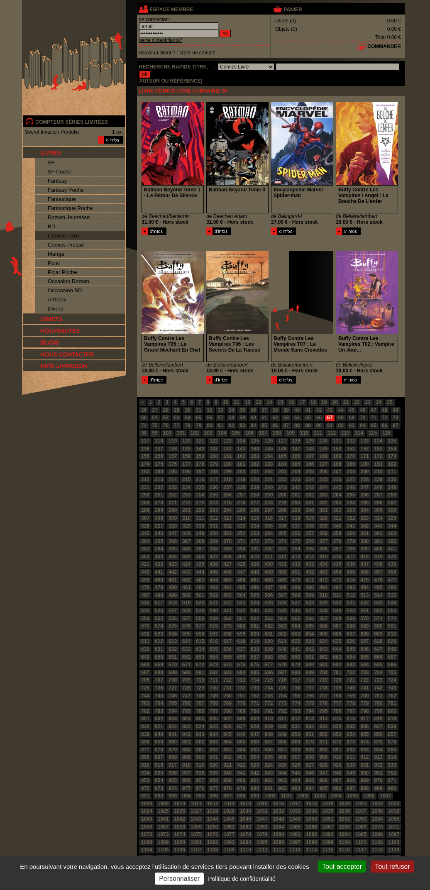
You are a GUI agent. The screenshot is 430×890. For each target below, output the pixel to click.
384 (159, 549)
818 (378, 718)
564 (282, 618)
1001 (286, 796)
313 (227, 518)
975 (186, 788)
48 (384, 410)
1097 (295, 842)
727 (173, 688)
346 (159, 533)
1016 (278, 804)
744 (145, 696)
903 (241, 757)
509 (309, 595)
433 (309, 564)
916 (159, 765)
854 (351, 734)
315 (255, 518)
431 (282, 564)
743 (392, 688)
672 (200, 665)
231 (145, 487)
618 (241, 641)
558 (200, 618)
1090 (179, 842)
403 (159, 557)
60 (253, 418)
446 (227, 572)
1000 (270, 796)
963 (282, 780)
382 (392, 541)
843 (200, 734)
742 (378, 688)
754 (282, 696)
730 (214, 688)
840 (159, 734)
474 (351, 580)
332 (227, 526)
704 (378, 672)
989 (378, 788)
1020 (344, 804)
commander (384, 46)
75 (154, 425)
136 (145, 449)
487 (268, 587)
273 (200, 503)
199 (227, 471)
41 (307, 410)
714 (255, 680)
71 (373, 418)
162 (241, 456)
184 (282, 464)
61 (264, 418)
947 (323, 773)
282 (323, 503)
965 (309, 780)
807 (227, 718)
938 (200, 773)
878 (159, 750)
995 (200, 796)
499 (173, 595)
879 (173, 750)
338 (309, 526)
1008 (146, 804)
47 (373, 410)
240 (268, 487)
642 (309, 649)
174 (145, 464)
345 (145, 533)
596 (200, 634)
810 (268, 718)
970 (378, 780)
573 (145, 626)
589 (365, 626)
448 (255, 572)
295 (241, 510)
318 (296, 518)
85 (264, 425)
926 (296, 765)
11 (236, 402)
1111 (262, 850)
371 (241, 541)
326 (145, 526)
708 (173, 680)
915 (145, 765)
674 (227, 665)
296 (255, 510)
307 (145, 518)
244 (323, 487)
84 (253, 425)
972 (145, 788)
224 (309, 479)
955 (173, 780)
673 (214, 665)
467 (255, 580)
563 (268, 618)
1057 (163, 827)
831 (296, 726)
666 (378, 657)
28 (166, 410)
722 (365, 680)
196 (186, 471)
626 (351, 641)
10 (225, 402)
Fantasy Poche (66, 190)
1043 (196, 819)
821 (159, 726)
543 (255, 611)
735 (282, 688)
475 (365, 580)
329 (186, 526)
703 (365, 672)
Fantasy (57, 181)
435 (337, 564)
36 (253, 410)
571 (378, 618)
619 (255, 641)
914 (392, 757)
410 (255, 557)
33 (220, 410)
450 (282, 572)
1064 (278, 827)
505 (255, 595)
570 (365, 618)
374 (282, 541)
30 (187, 410)
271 (173, 503)
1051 (328, 819)
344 (392, 526)
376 (309, 541)
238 (241, 487)
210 (378, 471)
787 (214, 711)
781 (392, 703)
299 (296, 510)
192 (392, 464)
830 (282, 726)
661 (309, 657)
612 (159, 641)
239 (255, 487)
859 (159, 742)
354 (268, 533)
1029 (229, 811)
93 (351, 425)
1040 (146, 819)
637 (241, 649)
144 (255, 449)
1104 (146, 850)
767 (200, 703)
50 (144, 418)
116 (386, 433)
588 (351, 626)
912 (365, 757)
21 (346, 402)
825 (214, 726)
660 (296, 657)
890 (323, 750)
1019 (328, 804)
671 (186, 665)
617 (227, 641)
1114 (311, 850)
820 (145, 726)
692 (214, 672)
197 (200, 471)
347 (173, 533)
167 (309, 456)
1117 (360, 850)
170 (351, 456)
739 (337, 688)
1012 (212, 804)
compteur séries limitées (71, 122)
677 (268, 665)
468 (268, 580)
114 (359, 433)
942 (255, 773)
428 (241, 564)
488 (282, 587)
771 (255, 703)
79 (198, 425)
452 (309, 572)
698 (296, 672)
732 (241, 688)
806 (214, 718)
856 (378, 734)
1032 (278, 811)
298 (282, 510)
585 (309, 626)
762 (392, 696)
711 (214, 680)
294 (227, 510)
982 (282, 788)
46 (362, 410)
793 (296, 711)
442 (173, 572)
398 (351, 549)
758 (337, 696)
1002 (303, 796)
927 (309, 765)
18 (313, 402)
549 (337, 611)
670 (173, 665)
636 (227, 649)
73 (395, 418)
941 (241, 773)
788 (227, 711)
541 (227, 611)
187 (323, 464)
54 (187, 418)
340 (337, 526)
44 (340, 410)
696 (268, 672)
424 (186, 564)
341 (351, 526)
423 (173, 564)
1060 (212, 827)
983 (296, 788)
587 (337, 626)
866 (255, 742)
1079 (262, 834)
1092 (212, 842)
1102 (377, 842)
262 (309, 495)
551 (365, 611)
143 (241, 449)
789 (241, 711)
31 (198, 410)
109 (290, 433)
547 (309, 611)
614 (186, 641)
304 (365, 510)
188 (337, 464)
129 (309, 441)
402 (145, 557)
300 (309, 510)
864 (227, 742)
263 (323, 495)
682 (337, 665)
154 (392, 449)
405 (186, 557)
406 (200, 557)
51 (154, 418)
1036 (344, 811)
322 (351, 518)
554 (145, 618)
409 (241, 557)
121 (200, 441)
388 (214, 549)
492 (337, 587)
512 (351, 595)
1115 (328, 850)
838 (392, 726)
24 (378, 402)
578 (214, 626)
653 (200, 657)
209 (365, 471)
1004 (336, 796)
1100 (344, 842)
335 (268, 526)
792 (282, 711)
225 (323, 479)
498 (159, 595)
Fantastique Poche (70, 208)
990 (392, 788)
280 (296, 503)
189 (351, 464)
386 (186, 549)
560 (227, 618)
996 (214, 796)
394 (296, 549)
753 (268, 696)
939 (214, 773)
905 (268, 757)
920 (214, 765)
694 (241, 672)
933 (392, 765)
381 (378, 541)
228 (365, 479)
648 (392, 649)
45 (351, 410)
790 (255, 711)
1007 (385, 796)
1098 (311, 842)
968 (351, 780)
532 (365, 603)
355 (282, 533)
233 (173, 487)
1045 (229, 819)
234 (186, 487)
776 (323, 703)
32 (209, 410)
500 (186, 595)
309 (173, 518)
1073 (163, 834)
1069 (360, 827)
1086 (377, 834)
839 (145, 734)
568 (337, 618)
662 (323, 657)
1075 (196, 834)
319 (309, 518)
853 (337, 734)
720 (337, 680)
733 (255, 688)
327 (159, 526)
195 (173, 471)
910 (337, 757)
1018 (311, 804)
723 (378, 680)
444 (200, 572)
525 (268, 603)
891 (337, 750)
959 (227, 780)
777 (337, 703)
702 (351, 672)
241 (282, 487)
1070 (377, 827)
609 (378, 634)
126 (268, 441)
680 (309, 665)
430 (268, 564)
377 (323, 541)
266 (365, 495)
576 (186, 626)
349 (200, 533)
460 (159, 580)
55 (198, 418)
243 (309, 487)
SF (51, 162)
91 (329, 425)
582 (268, 626)
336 (282, 526)
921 (227, 765)
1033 (295, 811)
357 (309, 533)
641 (296, 649)
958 (214, 780)
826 (227, 726)
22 (356, 402)
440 (145, 572)
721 (351, 680)
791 (268, 711)
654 (214, 657)
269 (145, 503)
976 (200, 788)
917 (173, 765)
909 (323, 757)
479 (159, 587)
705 (392, 672)
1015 (262, 804)
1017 (295, 804)
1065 (295, 827)
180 (227, 464)
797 (351, 711)
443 (186, 572)
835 (351, 726)
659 (282, 657)
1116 (344, 850)
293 (214, 510)
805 (200, 718)
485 (241, 587)
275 (227, 503)
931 (365, 765)
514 (378, 595)
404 (173, 557)
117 (145, 441)
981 (268, 788)
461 (173, 580)
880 (186, 750)
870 (309, 742)
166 (296, 456)
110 (304, 433)
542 (241, 611)
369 (214, 541)
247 (365, 487)
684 (365, 665)
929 (337, 765)
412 (282, 557)
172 (378, 456)
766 (186, 703)
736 (296, 688)
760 (365, 696)
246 (351, 487)
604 (309, 634)
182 (255, 464)
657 (255, 657)
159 (200, 456)
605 (323, 634)
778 (351, 703)
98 (144, 433)
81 (220, 425)
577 (200, 626)
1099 (328, 842)
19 (324, 402)
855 (365, 734)
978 (227, 788)
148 (309, 449)
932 (378, 765)
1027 (196, 811)
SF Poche (59, 172)
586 (323, 626)
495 (378, 587)
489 (296, 587)
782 (145, 711)
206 (323, 471)
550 (351, 611)
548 (323, 611)
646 (365, 649)
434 (323, 564)
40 (297, 410)
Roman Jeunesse (69, 217)
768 (214, 703)
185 (296, 464)
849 (282, 734)
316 (268, 518)
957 (200, 780)
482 (200, 587)
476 (378, 580)
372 (255, 541)
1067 (328, 827)
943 (268, 773)
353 (255, 533)
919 (200, 765)
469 (282, 580)
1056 (146, 827)
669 (159, 665)
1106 (179, 850)
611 (145, 641)
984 (309, 788)
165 (282, 456)
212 (145, 479)
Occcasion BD (65, 290)
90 (319, 425)
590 (378, 626)
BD (51, 226)
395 (309, 549)
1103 (394, 842)
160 (214, 456)
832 (309, 726)
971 (392, 780)
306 (392, 510)
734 (268, 688)
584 (296, 626)
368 (200, 541)
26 (144, 410)
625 (337, 641)
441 (159, 572)
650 (159, 657)
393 (282, 549)
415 (323, 557)
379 (351, 541)
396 (323, 549)
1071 (394, 827)
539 (200, 611)
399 (365, 549)
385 (173, 549)
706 (145, 680)
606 (337, 634)
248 (378, 487)
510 (323, 595)
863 (214, 742)
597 (214, 634)
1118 (377, 850)
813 (309, 718)
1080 (278, 834)
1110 (245, 850)
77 (176, 425)
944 (282, 773)
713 (241, 680)
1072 (146, 834)
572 (392, 618)
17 (302, 402)
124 (241, 441)
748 (200, 696)
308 (159, 518)
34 (231, 410)
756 (309, 696)
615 (200, 641)
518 (173, 603)
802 (159, 718)
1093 (229, 842)
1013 (229, 804)
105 (236, 433)
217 (214, 479)
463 (200, 580)
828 (255, 726)
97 (395, 425)
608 (365, 634)
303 (351, 510)
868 (282, 742)
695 (255, 672)
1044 (212, 819)
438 (378, 564)
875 (378, 742)
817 (365, 718)
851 (309, 734)
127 (282, 441)
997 (227, 796)
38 (275, 410)
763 (145, 703)
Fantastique (62, 199)
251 (159, 495)
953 (145, 780)
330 (200, 526)
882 (214, 750)
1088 (146, 842)
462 (186, 580)
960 (241, 780)
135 (392, 441)
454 (337, 572)
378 (337, 541)
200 (241, 471)
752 (255, 696)
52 (166, 418)
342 (365, 526)
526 (282, 603)
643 (323, 649)
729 (200, 688)
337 (296, 526)
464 (214, 580)
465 (227, 580)
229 (378, 479)
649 (145, 657)
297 (268, 510)
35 (242, 410)
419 (378, 557)
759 (351, 696)
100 (167, 433)
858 (145, 742)
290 (173, 510)
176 (173, 464)
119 (173, 441)
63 (286, 418)
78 (187, 425)
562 (255, 618)
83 (242, 425)
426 (214, 564)
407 (214, 557)
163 (255, 456)
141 (214, 449)
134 (378, 441)
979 (241, 788)
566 (309, 618)
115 (373, 433)
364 (145, 541)
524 (255, 603)
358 (323, 533)
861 (186, 742)
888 (296, 750)
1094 (245, 842)
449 (268, 572)
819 (392, 718)
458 (392, 572)
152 (365, 449)
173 (392, 456)
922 (241, 765)
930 (351, 765)
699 (309, 672)
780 (378, 703)
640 (282, 649)
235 (200, 487)
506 (268, 595)
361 (365, 533)
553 (392, 611)
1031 (262, 811)
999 (255, 796)
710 (200, 680)
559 (214, 618)
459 (145, 580)
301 (323, 510)
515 (392, 595)
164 (268, 456)
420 (392, 557)
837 (378, 726)
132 (351, 441)
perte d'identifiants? (160, 40)
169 (337, 456)
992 (159, 796)
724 (392, 680)
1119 (394, 850)
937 (186, 773)
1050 (311, 819)
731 (227, 688)
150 (337, 449)
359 (337, 533)
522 (227, 603)
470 (296, 580)
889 (309, 750)
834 (337, 726)
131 (337, 441)
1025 (163, 811)
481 (186, 587)
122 (214, 441)
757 (323, 696)
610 (392, 634)
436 (351, 564)
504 (241, 595)
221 (268, 479)
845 (227, 734)
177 (186, 464)
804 (186, 718)
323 (365, 518)
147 (296, 449)
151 (351, 449)
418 (365, 557)
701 (337, 672)
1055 (394, 819)
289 (159, 510)
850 (296, 734)
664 (351, 657)
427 (227, 564)
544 (268, 611)
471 (309, 580)
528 (309, 603)
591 (392, 626)
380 (365, 541)
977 (214, 788)
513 (365, 595)
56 (209, 418)
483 (214, 587)
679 (296, 665)
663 (337, 657)
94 (362, 425)
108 (277, 433)
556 (173, 618)
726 (159, 688)
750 (227, 696)
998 (241, 796)
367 (186, 541)
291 (186, 510)
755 (296, 696)
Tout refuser (392, 866)
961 (255, 780)
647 (378, 649)
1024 (146, 811)
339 (323, 526)
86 (275, 425)
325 (392, 518)
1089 (163, 842)
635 (214, 649)
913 (378, 757)
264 (337, 495)
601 (268, 634)
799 (378, 711)
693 (227, 672)
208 (351, 471)
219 (241, 479)
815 (337, 718)
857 (392, 734)
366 (173, 541)
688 (159, 672)
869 (296, 742)
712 (227, 680)
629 (392, 641)
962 (268, 780)
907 (296, 757)
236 (214, 487)
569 (351, 618)
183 (268, 464)
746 (173, 696)
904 (255, 757)
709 (186, 680)
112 (331, 433)
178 (200, 464)
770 (241, 703)
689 (173, 672)
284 (351, 503)
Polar (54, 263)
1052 (344, 819)
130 (323, 441)
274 (214, 503)
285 (365, 503)
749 (214, 696)
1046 (245, 819)
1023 (394, 804)
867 (268, 742)
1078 (245, 834)
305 (378, 510)
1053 (360, 819)
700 (323, 672)
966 (323, 780)
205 (309, 471)
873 (351, 742)
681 (323, 665)
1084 (344, 834)
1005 (352, 796)
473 (337, 580)
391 (255, 549)
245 (337, 487)
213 (159, 479)
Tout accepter (342, 866)
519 (186, 603)
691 (200, 672)
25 (389, 402)
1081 (295, 834)
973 (159, 788)
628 (378, 641)
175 (159, 464)
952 (392, 773)
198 (214, 471)
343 (378, 526)
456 (365, 572)
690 (186, 672)
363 (392, 533)
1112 (278, 850)
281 (309, 503)
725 (145, 688)
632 (173, 649)
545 (282, 611)
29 (176, 410)
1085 (360, 834)
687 (145, 672)
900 (200, 757)
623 (309, 641)
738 (323, 688)
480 (173, 587)
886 (268, 750)
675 (241, 665)
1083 (328, 834)
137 (159, 449)
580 (241, 626)
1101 (360, 842)
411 (268, 557)
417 (351, 557)
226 (337, 479)
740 (351, 688)
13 (258, 402)
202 (268, 471)
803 (173, 718)
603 (296, 634)
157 (173, 456)
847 (255, 734)
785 (186, 711)
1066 (311, 827)
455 (351, 572)
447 (241, 572)
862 (200, 742)
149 (323, 449)
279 (282, 503)
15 (280, 402)
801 (145, 718)
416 (337, 557)
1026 (179, 811)
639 (268, 649)
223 (296, 479)
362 (378, 533)
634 (200, 649)
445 (214, 572)
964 (296, 780)
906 (282, 757)
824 (200, 726)
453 (323, 572)
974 (173, 788)
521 (214, 603)
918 (186, 765)
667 (392, 657)
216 (200, 479)
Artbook (57, 299)
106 (249, 433)
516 (145, 603)
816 (351, 718)
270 (159, 503)
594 (173, 634)
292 (200, 510)
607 (351, 634)
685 (378, 665)
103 (208, 433)
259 (268, 495)
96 (384, 425)
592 (145, 634)
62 (275, 418)
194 (159, 471)
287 (392, 503)
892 (351, 750)
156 (159, 456)
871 (323, 742)
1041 (163, 819)
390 (241, 549)
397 (337, 549)
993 (173, 796)
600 (255, 634)
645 (351, 649)
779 (365, 703)
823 (186, 726)
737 (309, 688)
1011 (196, 804)
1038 (377, 811)
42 (319, 410)
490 (309, 587)
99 (154, 433)
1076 (212, 834)
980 (255, 788)
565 (296, 618)
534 (392, 603)
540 (214, 611)
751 (241, 696)
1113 (295, 850)
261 (296, 495)
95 (373, 425)
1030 (245, 811)
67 (329, 418)
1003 (319, 796)
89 (307, 425)
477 (392, 580)
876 (392, 742)
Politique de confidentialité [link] (242, 878)
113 (345, 433)
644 (337, 649)
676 (255, 665)
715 (268, 680)
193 (145, 471)
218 (227, 479)
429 (255, 564)
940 (227, 773)
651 (173, 657)
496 (392, 587)
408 (227, 557)
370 (227, 541)
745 (159, 696)
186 (309, 464)
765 (173, 703)
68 (340, 418)
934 (145, 773)
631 (159, 649)
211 (392, 471)
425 (200, 564)
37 (264, 410)
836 (365, 726)
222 (282, 479)
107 (263, 433)
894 (378, 750)
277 (255, 503)
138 (173, 449)
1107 (196, 850)
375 (296, 541)
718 (309, 680)
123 (227, 441)
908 (309, 757)
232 (159, 487)
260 (282, 495)
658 (268, 657)
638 (255, 649)
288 (145, 510)
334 (255, 526)
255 (214, 495)
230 (392, 479)
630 (145, 649)
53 (176, 418)
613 (173, 641)
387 (200, 549)
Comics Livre (63, 235)
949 (351, 773)
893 (365, 750)
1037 (360, 811)
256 (227, 495)
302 (337, 510)
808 (241, 718)
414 (309, 557)
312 (214, 518)
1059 (196, 827)
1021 (360, 804)
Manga (56, 254)
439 (392, 564)
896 (145, 757)
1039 (394, 811)
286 (378, 503)
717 (296, 680)
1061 (229, 827)
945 (296, 773)
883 (227, 750)
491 (323, 587)
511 (337, 595)
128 (296, 441)
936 (173, 773)
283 (337, 503)
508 (296, 595)
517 (159, 603)
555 (159, 618)
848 (268, 734)
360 (351, 533)
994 (186, 796)
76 (166, 425)
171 (365, 456)
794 (309, 711)
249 (392, 487)
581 (255, 626)
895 (392, 750)
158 (186, 456)
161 (227, 456)
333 (241, 526)
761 (378, 696)
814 (323, 718)
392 (268, 549)
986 (337, 788)
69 (351, 418)
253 (186, 495)
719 (323, 680)
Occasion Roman (68, 281)
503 (227, 595)
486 (255, 587)
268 (392, 495)
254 (200, 495)
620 (268, 641)
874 (365, 742)
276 (241, 503)
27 (154, 410)
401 (392, 549)
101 (181, 433)
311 (200, 518)
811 (282, 718)
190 (365, 464)
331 (214, 526)
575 (173, 626)
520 (200, 603)
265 (351, 495)
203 (282, 471)
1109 (229, 850)
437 (365, 564)
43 (329, 410)
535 (145, 611)
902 (227, 757)
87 (286, 425)
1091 (196, 842)
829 (268, 726)
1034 (311, 811)
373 (268, 541)
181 (241, 464)
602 (282, 634)
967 (337, 780)
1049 (295, 819)
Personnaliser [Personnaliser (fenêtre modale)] (179, 878)
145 (268, 449)
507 (282, 595)
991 (145, 796)
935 (159, 773)
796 (337, 711)
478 (145, 587)
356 (296, 533)
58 (231, 418)
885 (255, 750)
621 (282, 641)
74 (144, 425)
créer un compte (197, 53)
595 (186, 634)
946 (309, 773)
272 (186, 503)
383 (145, 549)
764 (159, 703)
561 (241, 618)
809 (255, 718)
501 (200, 595)
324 (378, 518)
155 (145, 456)
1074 (179, 834)
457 (378, 572)
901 (214, 757)
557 (186, 618)
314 (241, 518)
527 (296, 603)
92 (340, 425)
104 (222, 433)
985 (323, 788)
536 (159, 611)
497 (145, 595)
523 (241, 603)
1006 (369, 796)
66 (319, 418)
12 (247, 402)
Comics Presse (66, 245)
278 (268, 503)
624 (323, 641)
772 (268, 703)
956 (186, 780)
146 (282, 449)
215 (186, 479)
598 (227, 634)
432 (296, 564)
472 (323, 580)
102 (195, 433)
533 (378, 603)
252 (173, 495)
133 (365, 441)
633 (186, 649)
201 (255, 471)
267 (378, 495)
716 (282, 680)
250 (145, 495)
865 (241, 742)
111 (318, 433)
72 (384, 418)
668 (145, 665)
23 (368, 402)
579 (227, 626)
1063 (262, 827)
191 (378, 464)
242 (296, 487)
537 (173, 611)
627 (365, 641)
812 (296, 718)
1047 (262, 819)
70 (362, 418)
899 (186, 757)
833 (323, 726)
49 (395, 410)
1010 (179, 804)
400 (378, 549)
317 (282, 518)
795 (323, 711)
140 (200, 449)
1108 (212, 850)
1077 (229, 834)
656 (241, 657)
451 (296, 572)
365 (159, 541)
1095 (262, 842)
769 (227, 703)
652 (186, 657)
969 (365, 780)
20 (334, 402)
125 (255, 441)
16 (291, 402)
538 (186, 611)
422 (159, 564)
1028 (212, 811)
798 (365, 711)
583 (282, 626)
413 (296, 557)
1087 (394, 834)
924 (268, 765)
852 (323, 734)
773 (282, 703)
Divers (55, 309)
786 (200, 711)
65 (307, 418)
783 (159, 711)
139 (186, 449)
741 (365, 688)
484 (227, 587)
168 (323, 456)
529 (323, 603)
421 (145, 564)
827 (241, 726)
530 (337, 603)
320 (323, 518)
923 (255, 765)
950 (365, 773)
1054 (377, 819)
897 (159, 757)
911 (351, 757)
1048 (278, 819)
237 (227, 487)
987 (351, 788)
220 (255, 479)
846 (241, 734)
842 (186, 734)
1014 (245, 804)
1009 (163, 804)
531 (351, 603)
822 (173, 726)
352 (241, 533)
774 (296, 703)
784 (173, 711)
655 (227, 657)
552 (378, 611)
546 (296, 611)
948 (337, 773)
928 (323, 765)
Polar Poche (62, 272)
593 (159, 634)
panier (292, 9)
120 (186, 441)
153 (378, 449)
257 (241, 495)
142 (227, 449)
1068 (344, 827)
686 (392, 665)
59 (242, 418)
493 (351, 587)
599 (241, 634)
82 (231, 425)
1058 (179, 827)
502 (214, 595)
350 (214, 533)
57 (220, 418)
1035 (328, 811)
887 (282, 750)
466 (241, 580)
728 (186, 688)
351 (227, 533)
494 (365, 587)
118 (159, 441)
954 (159, 780)
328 (173, 526)
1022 (377, 804)
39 (286, 410)
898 (173, 757)
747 (186, 696)
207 (337, 471)
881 (200, 750)
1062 (245, 827)
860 (173, 742)
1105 (163, 850)
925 (282, 765)
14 (269, 402)
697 (282, 672)
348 (186, 533)
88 (297, 425)
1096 (278, 842)
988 (365, 788)
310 (186, 518)
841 (173, 734)
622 (296, 641)
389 (227, 549)
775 (309, 703)
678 (282, 665)
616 (214, 641)
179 (214, 464)
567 (323, 618)
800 (392, 711)
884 (241, 750)
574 (159, 626)
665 (365, 657)
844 (214, 734)
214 (173, 479)
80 (209, 425)
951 (378, 773)
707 (159, 680)
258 (255, 495)
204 (296, 471)
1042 (179, 819)
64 (297, 418)
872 (337, 742)
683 (351, 665)
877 (145, 750)
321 (337, 518)
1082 (311, 834)
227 (351, 479)
